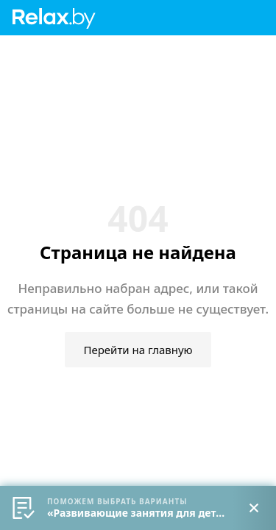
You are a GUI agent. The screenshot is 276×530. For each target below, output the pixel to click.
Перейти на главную (137, 349)
